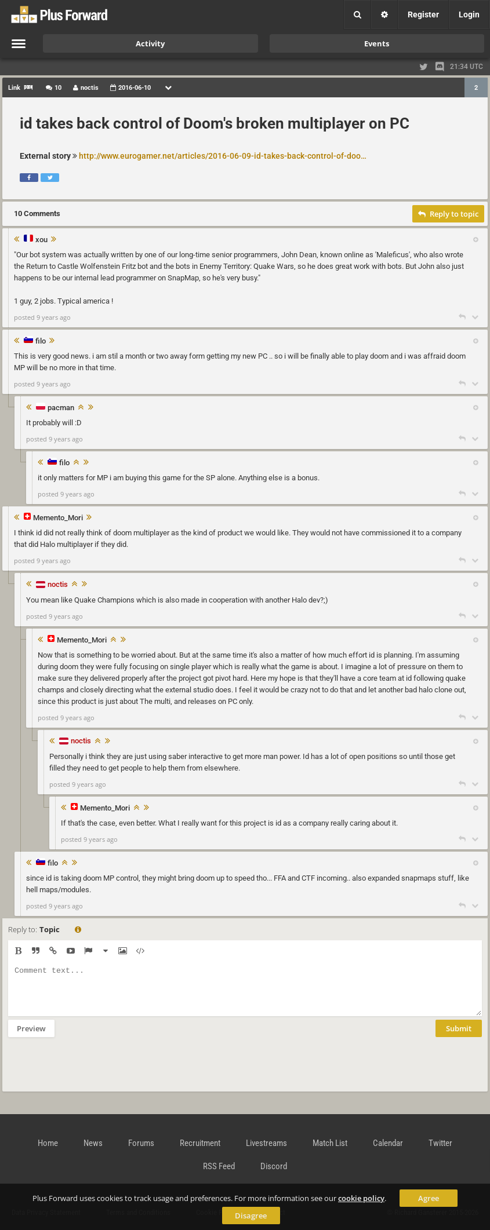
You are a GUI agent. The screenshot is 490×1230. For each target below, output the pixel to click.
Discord (273, 1166)
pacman (61, 408)
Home (48, 1143)
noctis (58, 584)
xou (41, 240)
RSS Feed (219, 1166)
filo (40, 341)
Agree (428, 1198)
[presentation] (96, 1071)
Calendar (388, 1143)
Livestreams (266, 1143)
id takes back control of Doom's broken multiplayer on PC (214, 123)
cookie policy (361, 1198)
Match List (330, 1143)
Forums (141, 1143)
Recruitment (200, 1143)
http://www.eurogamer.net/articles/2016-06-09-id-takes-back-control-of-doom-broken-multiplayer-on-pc (224, 155)
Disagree (251, 1215)
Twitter (440, 1143)
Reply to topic (448, 214)
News (93, 1143)
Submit (458, 1037)
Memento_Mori (58, 518)
